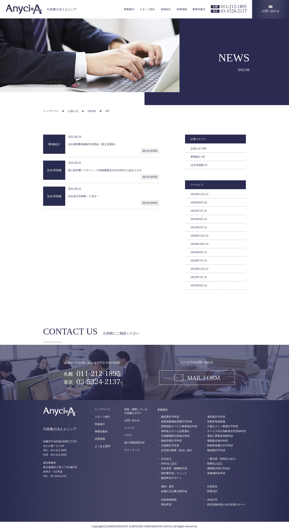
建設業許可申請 (170, 416)
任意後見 (212, 486)
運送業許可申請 (216, 416)
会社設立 (166, 458)
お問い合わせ (132, 420)
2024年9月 (199, 252)
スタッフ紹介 (147, 9)
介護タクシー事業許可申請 (222, 426)
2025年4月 (199, 219)
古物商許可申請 (170, 445)
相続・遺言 (167, 486)
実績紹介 (166, 9)
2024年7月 (199, 260)
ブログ (128, 435)
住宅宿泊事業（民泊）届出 (176, 450)
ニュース (129, 427)
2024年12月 (199, 235)
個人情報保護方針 (134, 442)
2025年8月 (199, 202)
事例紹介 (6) (198, 156)
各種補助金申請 (216, 473)
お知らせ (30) (198, 148)
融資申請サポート (171, 478)
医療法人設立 (215, 463)
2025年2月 (199, 227)
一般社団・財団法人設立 (221, 458)
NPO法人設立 (169, 463)
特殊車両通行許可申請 (220, 445)
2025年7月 (199, 210)
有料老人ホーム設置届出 (175, 431)
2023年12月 (199, 268)
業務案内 (129, 9)
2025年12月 (199, 194)
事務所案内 (198, 9)
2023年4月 (199, 285)
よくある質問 (102, 446)
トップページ (102, 409)
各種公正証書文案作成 (174, 491)
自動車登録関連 (216, 421)
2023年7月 (199, 277)
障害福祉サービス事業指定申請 (179, 426)
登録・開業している (135, 411)
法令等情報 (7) (199, 165)
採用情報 (182, 9)
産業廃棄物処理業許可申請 (176, 421)
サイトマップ (132, 450)
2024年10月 (199, 244)
